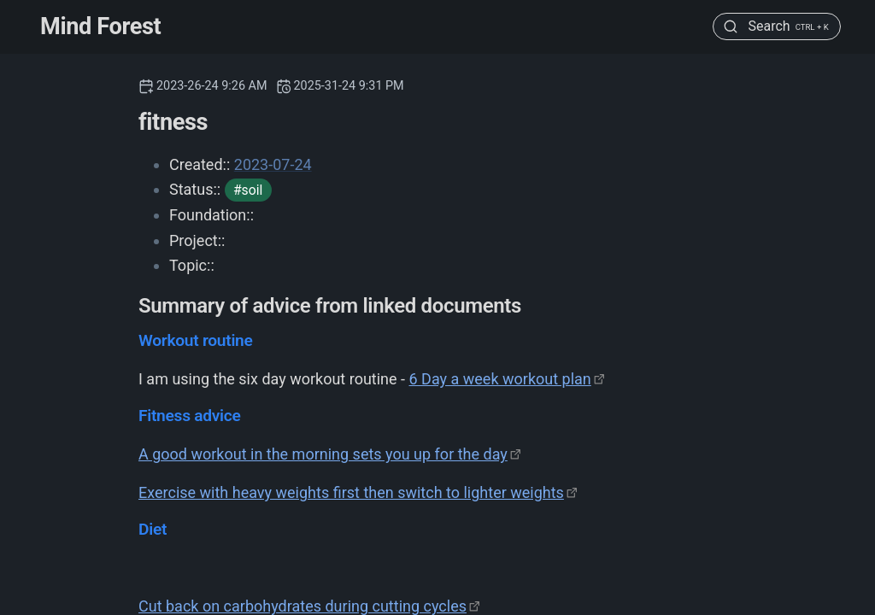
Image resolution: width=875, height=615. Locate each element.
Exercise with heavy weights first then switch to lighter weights (351, 492)
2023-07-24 (273, 164)
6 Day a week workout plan (500, 379)
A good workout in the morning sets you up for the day (323, 454)
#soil (247, 190)
